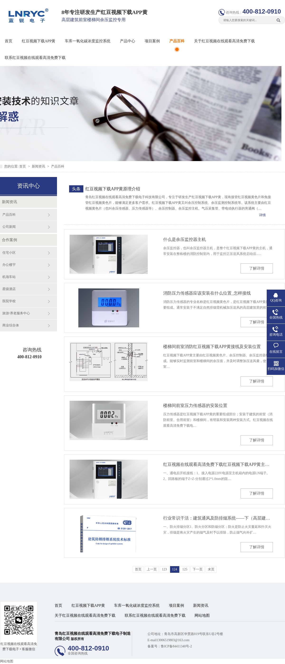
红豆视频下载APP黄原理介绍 (112, 188)
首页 (8, 41)
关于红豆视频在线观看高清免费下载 (224, 41)
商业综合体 (10, 325)
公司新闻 (9, 227)
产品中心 (127, 41)
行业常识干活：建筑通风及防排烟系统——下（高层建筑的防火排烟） (218, 518)
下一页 (198, 569)
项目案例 (152, 41)
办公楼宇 (9, 265)
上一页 (152, 569)
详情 (262, 215)
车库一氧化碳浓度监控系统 (87, 41)
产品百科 (177, 41)
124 (174, 569)
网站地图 (202, 615)
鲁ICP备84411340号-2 (176, 646)
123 (164, 569)
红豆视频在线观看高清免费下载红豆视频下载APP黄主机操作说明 (218, 464)
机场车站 (9, 277)
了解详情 (256, 268)
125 (184, 569)
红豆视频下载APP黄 (38, 41)
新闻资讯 (39, 166)
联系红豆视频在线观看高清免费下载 (35, 58)
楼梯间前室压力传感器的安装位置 (195, 405)
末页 (211, 569)
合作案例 (9, 240)
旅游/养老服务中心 (16, 313)
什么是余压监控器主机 (184, 239)
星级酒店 (9, 289)
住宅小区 (9, 252)
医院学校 (9, 301)
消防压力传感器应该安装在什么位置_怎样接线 (207, 293)
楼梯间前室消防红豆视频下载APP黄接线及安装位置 (212, 346)
